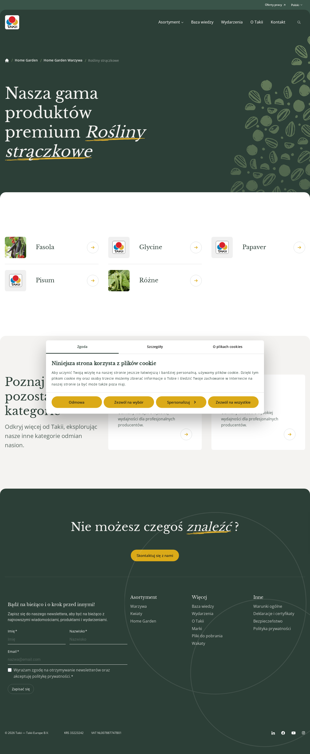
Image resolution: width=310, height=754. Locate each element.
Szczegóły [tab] (155, 346)
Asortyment (171, 22)
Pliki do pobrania (207, 636)
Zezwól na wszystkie (233, 402)
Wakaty (198, 643)
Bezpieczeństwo (268, 621)
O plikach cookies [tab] (227, 346)
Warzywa (138, 606)
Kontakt (278, 22)
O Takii (256, 22)
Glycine (155, 247)
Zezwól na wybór (128, 402)
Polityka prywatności (272, 628)
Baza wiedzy (202, 22)
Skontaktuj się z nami (155, 555)
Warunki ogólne (267, 606)
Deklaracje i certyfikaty (273, 613)
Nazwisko (77, 631)
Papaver (258, 247)
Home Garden (26, 60)
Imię (11, 631)
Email (12, 651)
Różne (155, 280)
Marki (197, 628)
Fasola (52, 247)
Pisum (52, 280)
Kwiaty (136, 613)
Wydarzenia (232, 22)
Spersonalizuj (181, 402)
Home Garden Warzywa (63, 60)
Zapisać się (21, 689)
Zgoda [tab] (82, 346)
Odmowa (77, 402)
